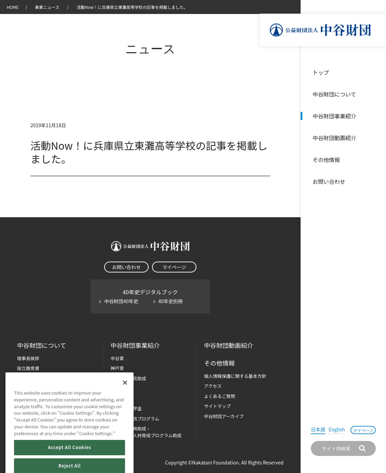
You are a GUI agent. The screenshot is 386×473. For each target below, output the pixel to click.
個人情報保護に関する (235, 376)
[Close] (125, 393)
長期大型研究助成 (128, 378)
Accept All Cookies (69, 458)
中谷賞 (117, 358)
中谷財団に (41, 345)
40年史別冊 (170, 301)
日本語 (318, 429)
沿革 (376, 138)
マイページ (363, 430)
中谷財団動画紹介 (334, 138)
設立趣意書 (28, 368)
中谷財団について (334, 94)
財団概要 (26, 378)
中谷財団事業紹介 (334, 116)
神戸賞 (117, 368)
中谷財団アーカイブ (224, 416)
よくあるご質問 (219, 396)
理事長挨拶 (28, 358)
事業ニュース (47, 7)
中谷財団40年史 (121, 301)
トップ (321, 72)
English (337, 429)
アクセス (212, 386)
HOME (12, 7)
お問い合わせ (329, 181)
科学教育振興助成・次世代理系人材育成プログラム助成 (146, 432)
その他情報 (326, 160)
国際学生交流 (135, 418)
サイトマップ (217, 406)
